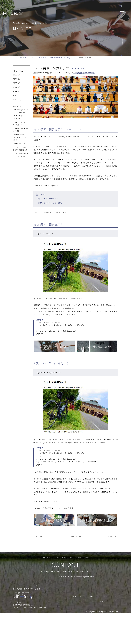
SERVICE (71, 6)
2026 (15, 74)
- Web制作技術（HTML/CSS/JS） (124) (20, 137)
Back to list (76, 536)
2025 (15, 79)
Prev (41, 536)
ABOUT (61, 6)
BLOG (97, 6)
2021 (15, 91)
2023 (15, 83)
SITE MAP (91, 606)
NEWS (89, 6)
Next (110, 536)
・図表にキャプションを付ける (49, 203)
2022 (15, 87)
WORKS (81, 6)
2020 (15, 95)
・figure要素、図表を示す (47, 198)
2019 (15, 99)
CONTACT (107, 6)
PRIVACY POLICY (78, 606)
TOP (53, 6)
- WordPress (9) (19, 143)
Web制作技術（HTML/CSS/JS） (84, 73)
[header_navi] (122, 12)
